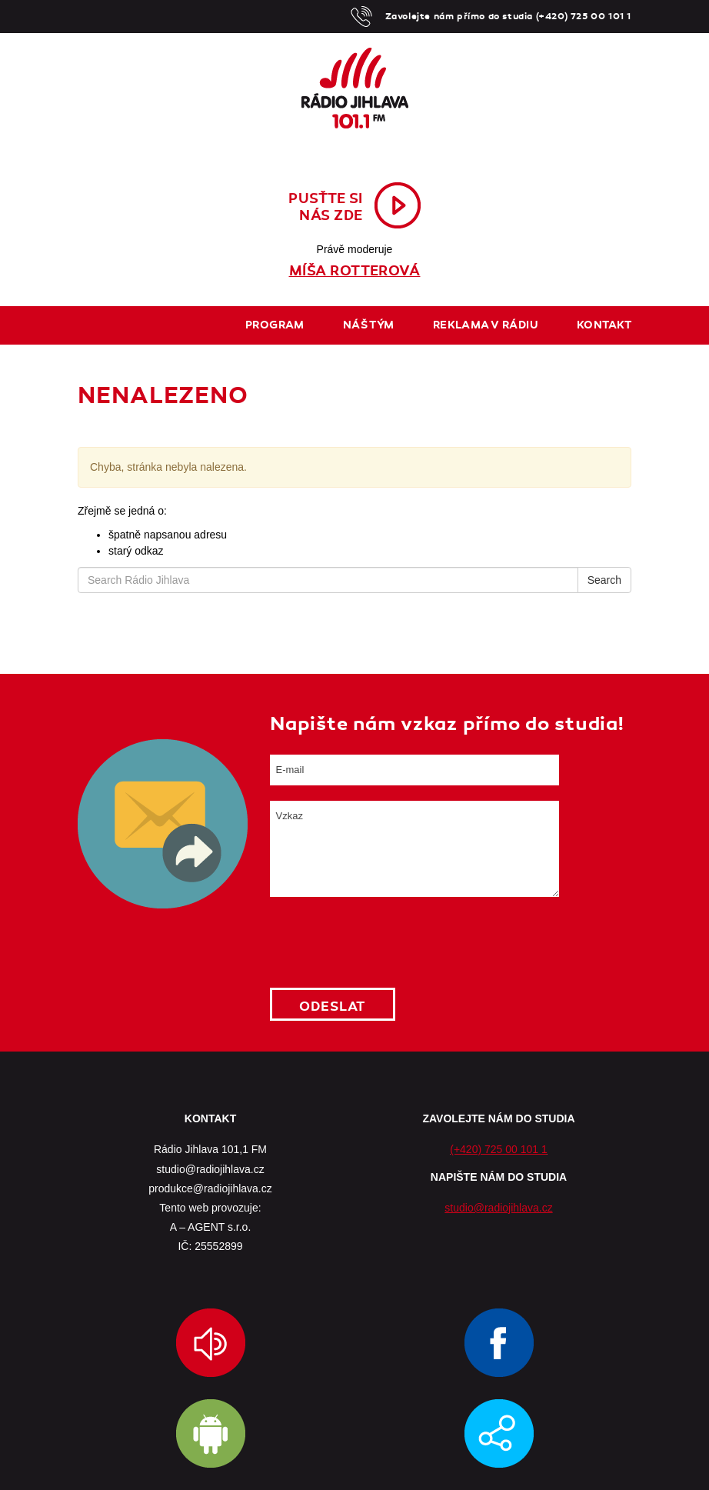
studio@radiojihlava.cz (498, 1208)
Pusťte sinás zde (325, 207)
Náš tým (368, 325)
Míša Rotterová (355, 270)
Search (604, 580)
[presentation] (387, 942)
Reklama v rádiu (485, 325)
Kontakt (604, 325)
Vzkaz (414, 849)
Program (275, 325)
